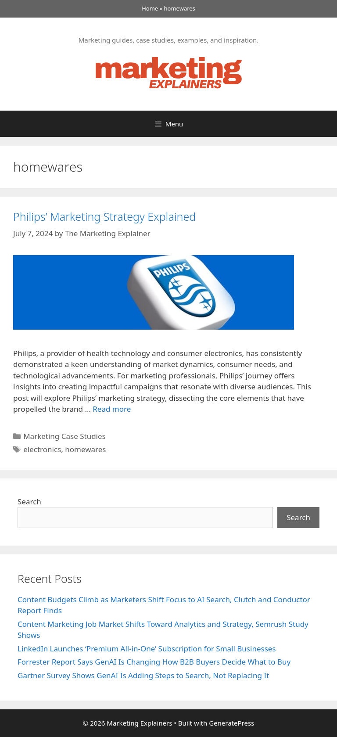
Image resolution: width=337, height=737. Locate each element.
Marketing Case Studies (64, 436)
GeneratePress (231, 723)
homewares (85, 449)
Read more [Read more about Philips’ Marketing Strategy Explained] (112, 409)
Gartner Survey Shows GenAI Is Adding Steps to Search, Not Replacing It (143, 675)
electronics (42, 449)
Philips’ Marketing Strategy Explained (104, 216)
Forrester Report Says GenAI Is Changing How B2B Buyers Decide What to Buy (154, 662)
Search (29, 501)
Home (150, 8)
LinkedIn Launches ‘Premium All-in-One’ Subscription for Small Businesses (147, 649)
